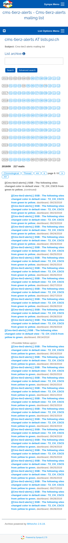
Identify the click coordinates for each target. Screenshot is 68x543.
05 (28, 85)
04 (23, 93)
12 (58, 78)
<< (37, 173)
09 (45, 78)
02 (15, 85)
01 (10, 85)
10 (49, 78)
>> (5, 176)
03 (19, 85)
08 (41, 78)
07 (36, 78)
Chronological (11, 173)
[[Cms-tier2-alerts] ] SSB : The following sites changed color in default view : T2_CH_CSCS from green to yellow (37, 199)
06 (32, 78)
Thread (27, 173)
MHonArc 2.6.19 (36, 523)
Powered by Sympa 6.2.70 (36, 537)
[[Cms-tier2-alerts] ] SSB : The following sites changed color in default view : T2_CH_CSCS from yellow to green (34, 334)
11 (54, 78)
